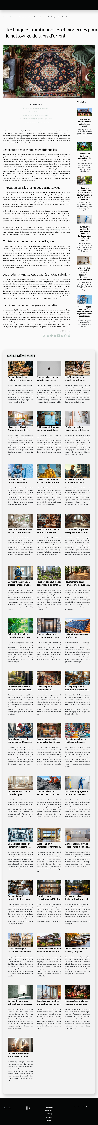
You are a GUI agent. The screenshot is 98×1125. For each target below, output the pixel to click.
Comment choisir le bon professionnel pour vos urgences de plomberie (19, 585)
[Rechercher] (15, 1108)
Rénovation (13, 17)
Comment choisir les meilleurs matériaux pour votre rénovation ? (19, 380)
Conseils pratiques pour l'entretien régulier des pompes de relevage (18, 847)
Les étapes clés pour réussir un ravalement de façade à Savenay (19, 951)
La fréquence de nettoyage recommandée (36, 122)
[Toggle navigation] (6, 5)
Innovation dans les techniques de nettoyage (36, 112)
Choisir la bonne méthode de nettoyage (35, 115)
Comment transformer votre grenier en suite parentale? (18, 1056)
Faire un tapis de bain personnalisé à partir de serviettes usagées (47, 742)
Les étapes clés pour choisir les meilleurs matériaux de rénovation (76, 380)
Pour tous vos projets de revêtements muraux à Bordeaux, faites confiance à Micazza (84, 234)
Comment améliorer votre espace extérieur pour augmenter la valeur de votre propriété (84, 194)
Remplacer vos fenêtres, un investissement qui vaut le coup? (49, 1004)
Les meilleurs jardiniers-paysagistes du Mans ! (84, 157)
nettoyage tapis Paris (61, 229)
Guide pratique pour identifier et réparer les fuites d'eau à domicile (76, 689)
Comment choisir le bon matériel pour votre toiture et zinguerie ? (47, 380)
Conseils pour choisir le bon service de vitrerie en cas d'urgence (48, 482)
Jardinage (49, 1114)
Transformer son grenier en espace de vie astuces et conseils (77, 532)
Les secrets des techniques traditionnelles (35, 108)
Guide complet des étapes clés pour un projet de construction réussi (48, 430)
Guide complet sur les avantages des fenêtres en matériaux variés (49, 847)
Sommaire (37, 104)
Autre (49, 1121)
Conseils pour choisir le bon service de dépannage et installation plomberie (20, 742)
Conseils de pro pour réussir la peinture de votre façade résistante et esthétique (84, 311)
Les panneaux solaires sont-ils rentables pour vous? (84, 122)
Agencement (49, 1107)
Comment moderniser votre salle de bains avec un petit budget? (19, 1004)
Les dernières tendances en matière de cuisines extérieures (76, 1004)
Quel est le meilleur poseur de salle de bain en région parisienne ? (77, 430)
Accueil (5, 17)
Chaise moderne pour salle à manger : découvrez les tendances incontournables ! (84, 273)
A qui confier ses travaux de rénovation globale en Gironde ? (76, 847)
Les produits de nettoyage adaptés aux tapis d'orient (35, 118)
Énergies (49, 1117)
